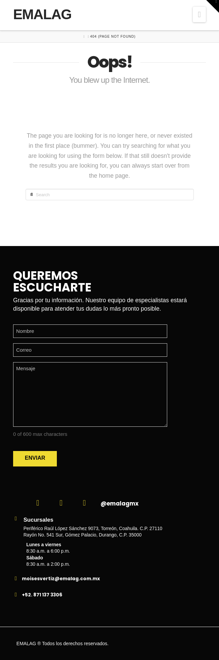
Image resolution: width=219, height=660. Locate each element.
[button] (199, 14)
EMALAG (42, 14)
